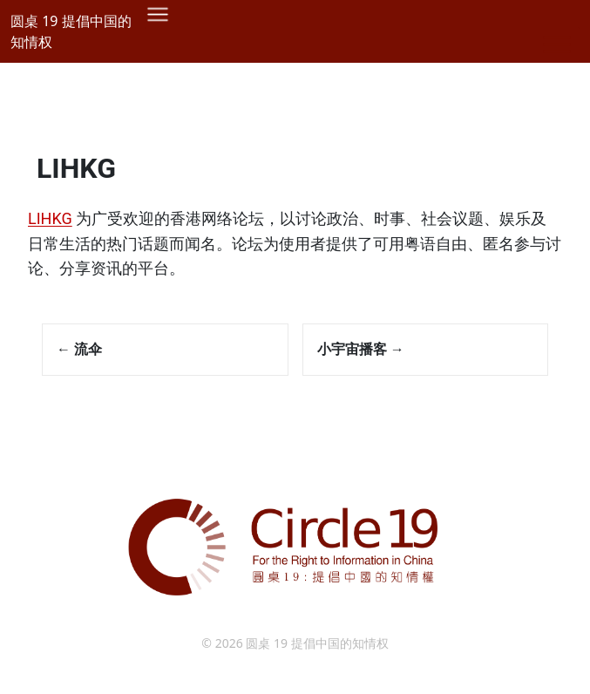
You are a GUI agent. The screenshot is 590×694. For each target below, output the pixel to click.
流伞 (79, 348)
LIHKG (76, 168)
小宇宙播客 (360, 348)
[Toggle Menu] (557, 44)
